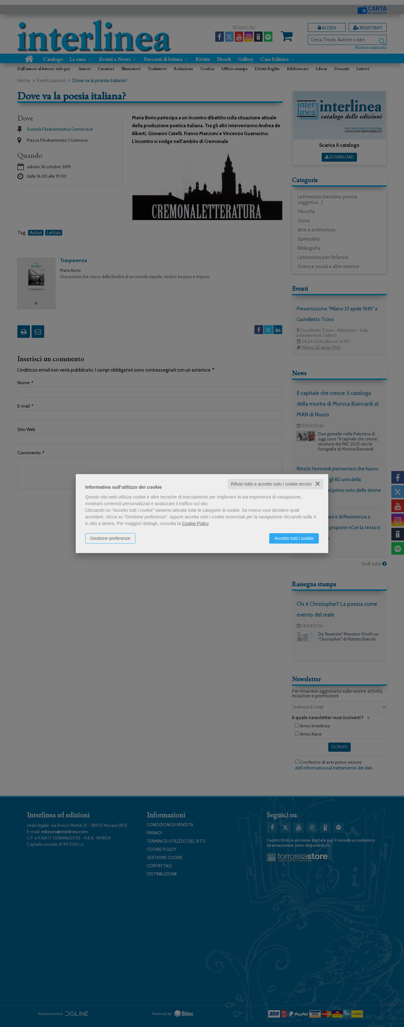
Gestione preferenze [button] (110, 538)
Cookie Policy (195, 523)
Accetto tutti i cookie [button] (294, 538)
